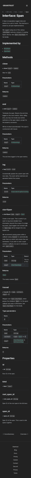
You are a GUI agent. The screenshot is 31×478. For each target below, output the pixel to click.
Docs (15, 453)
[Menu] (27, 5)
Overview (24, 434)
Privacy (15, 470)
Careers (15, 460)
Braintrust (15, 447)
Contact (15, 463)
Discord (15, 466)
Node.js (17, 12)
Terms (15, 473)
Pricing (15, 456)
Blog (15, 450)
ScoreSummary (8, 434)
